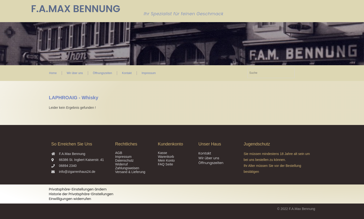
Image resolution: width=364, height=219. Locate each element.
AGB (118, 153)
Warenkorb (166, 157)
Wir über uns (75, 73)
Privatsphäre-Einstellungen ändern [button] (78, 189)
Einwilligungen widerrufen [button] (70, 198)
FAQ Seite (165, 164)
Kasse (162, 153)
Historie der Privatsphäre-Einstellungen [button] (81, 194)
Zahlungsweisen (127, 168)
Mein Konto (166, 160)
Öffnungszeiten (102, 73)
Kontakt (127, 73)
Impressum (149, 73)
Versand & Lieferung (130, 172)
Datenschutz (124, 160)
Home (53, 73)
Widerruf (121, 164)
